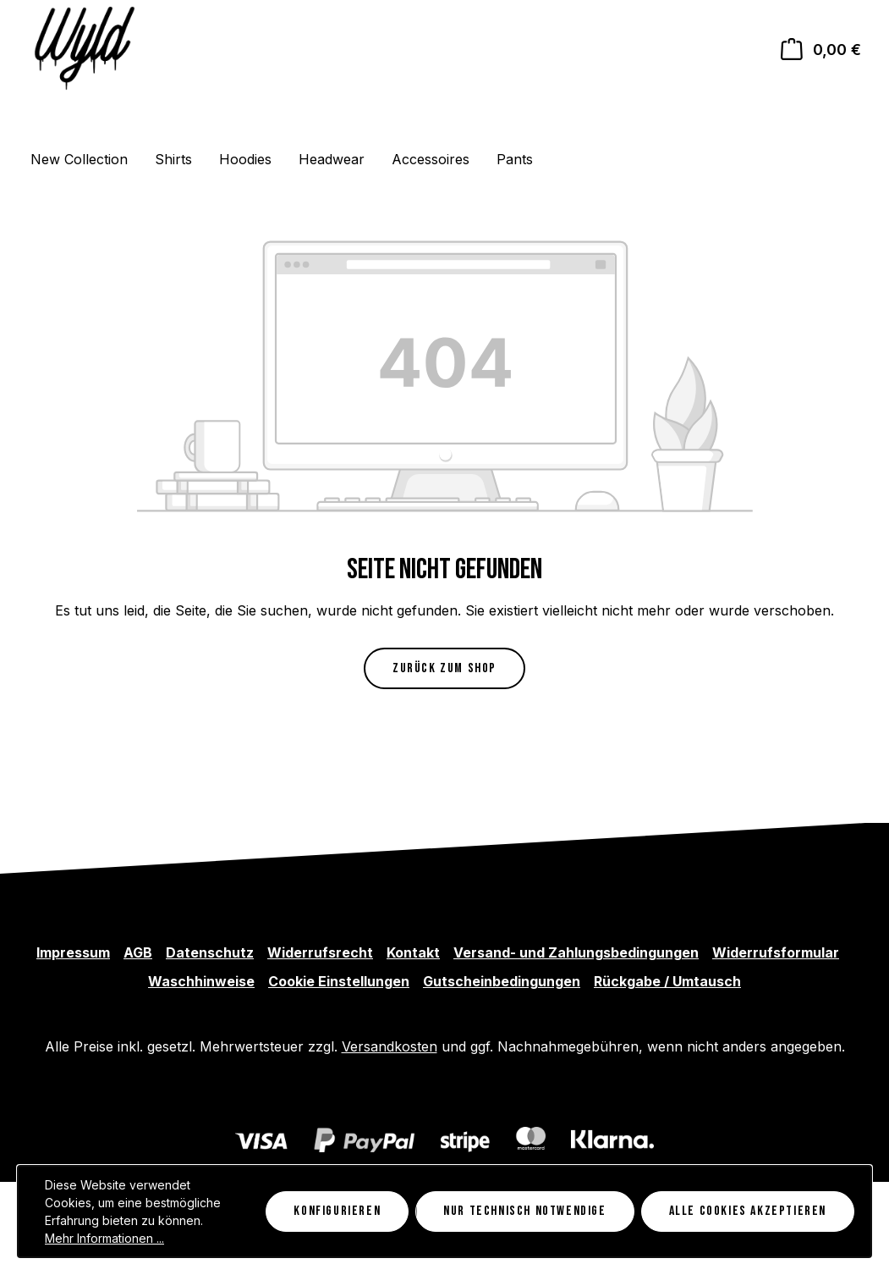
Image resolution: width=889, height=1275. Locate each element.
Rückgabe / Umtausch (667, 981)
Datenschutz (210, 952)
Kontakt (413, 952)
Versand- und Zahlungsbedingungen (576, 952)
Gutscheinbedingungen (501, 981)
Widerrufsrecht (320, 952)
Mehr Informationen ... (104, 1238)
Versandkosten (389, 1046)
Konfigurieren (337, 1211)
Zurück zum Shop (444, 668)
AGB (137, 952)
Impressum (73, 952)
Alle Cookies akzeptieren (747, 1211)
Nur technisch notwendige (524, 1211)
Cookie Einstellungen (338, 981)
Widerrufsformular (775, 952)
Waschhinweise (201, 981)
